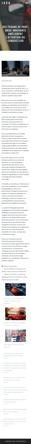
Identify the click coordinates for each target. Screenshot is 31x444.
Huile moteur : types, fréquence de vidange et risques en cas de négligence (14, 301)
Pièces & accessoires (10, 266)
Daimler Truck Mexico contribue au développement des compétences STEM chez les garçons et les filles (14, 277)
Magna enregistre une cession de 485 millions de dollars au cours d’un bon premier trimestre (14, 421)
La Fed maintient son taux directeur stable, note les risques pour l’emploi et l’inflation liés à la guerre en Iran (15, 389)
